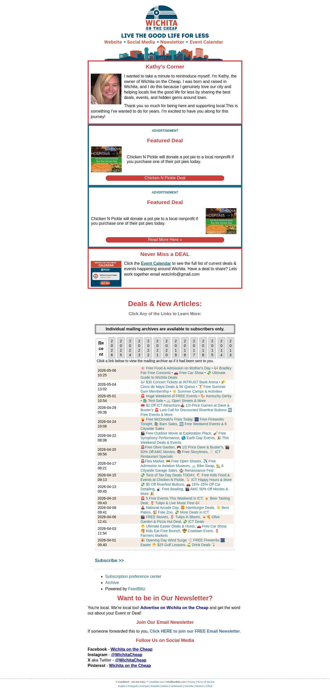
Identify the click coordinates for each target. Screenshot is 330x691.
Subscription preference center (133, 576)
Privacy (191, 682)
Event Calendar (156, 263)
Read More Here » (165, 239)
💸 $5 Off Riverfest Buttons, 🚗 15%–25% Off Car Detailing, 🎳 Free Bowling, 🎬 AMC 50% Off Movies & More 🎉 (184, 489)
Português (133, 686)
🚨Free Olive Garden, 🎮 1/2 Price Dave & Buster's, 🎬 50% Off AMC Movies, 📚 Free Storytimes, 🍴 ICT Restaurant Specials (185, 452)
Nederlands (177, 686)
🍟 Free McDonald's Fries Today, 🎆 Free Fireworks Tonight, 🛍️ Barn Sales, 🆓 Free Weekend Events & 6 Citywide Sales (184, 424)
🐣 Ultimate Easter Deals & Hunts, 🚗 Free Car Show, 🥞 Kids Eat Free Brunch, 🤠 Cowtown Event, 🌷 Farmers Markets (184, 531)
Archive (112, 582)
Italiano (165, 686)
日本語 (208, 686)
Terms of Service (205, 682)
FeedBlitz (136, 589)
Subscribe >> (109, 560)
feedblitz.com (157, 682)
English (122, 686)
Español (155, 686)
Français (144, 686)
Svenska (188, 686)
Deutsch (199, 686)
